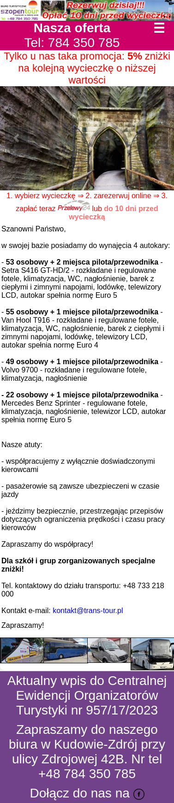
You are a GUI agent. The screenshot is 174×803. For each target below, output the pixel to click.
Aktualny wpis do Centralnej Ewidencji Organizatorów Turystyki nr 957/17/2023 (87, 695)
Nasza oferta (72, 28)
